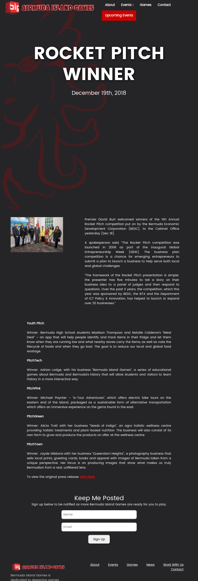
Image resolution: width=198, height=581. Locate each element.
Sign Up (99, 539)
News (150, 564)
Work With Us (173, 564)
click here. (87, 476)
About (110, 5)
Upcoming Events (119, 15)
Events (127, 5)
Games (145, 5)
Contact (164, 5)
